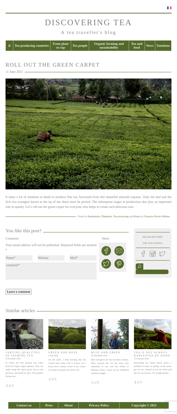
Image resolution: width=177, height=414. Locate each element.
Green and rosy (63, 352)
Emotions (163, 45)
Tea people (79, 45)
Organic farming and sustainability (109, 45)
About (68, 405)
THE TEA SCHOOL (153, 243)
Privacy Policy (99, 405)
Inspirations (94, 216)
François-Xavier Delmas (157, 216)
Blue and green (105, 352)
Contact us (24, 405)
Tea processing (121, 216)
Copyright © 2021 (144, 405)
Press (49, 405)
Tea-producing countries (32, 45)
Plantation (106, 216)
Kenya (137, 216)
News (150, 45)
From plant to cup (61, 45)
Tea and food (136, 45)
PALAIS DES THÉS (153, 237)
